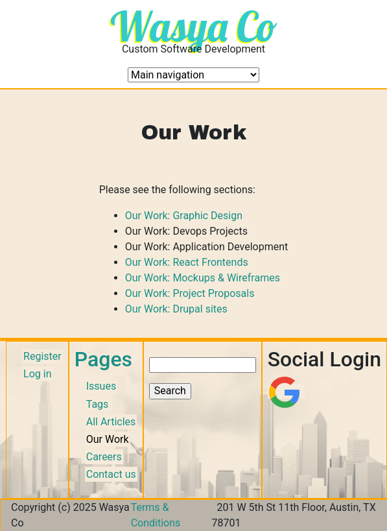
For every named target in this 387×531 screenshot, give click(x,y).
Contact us (111, 474)
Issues (101, 386)
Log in (37, 374)
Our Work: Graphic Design (183, 215)
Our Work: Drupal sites (176, 309)
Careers (104, 457)
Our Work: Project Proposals (190, 293)
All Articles (111, 422)
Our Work (107, 439)
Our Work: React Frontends (186, 262)
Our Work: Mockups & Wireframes (202, 278)
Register (42, 356)
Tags (97, 404)
